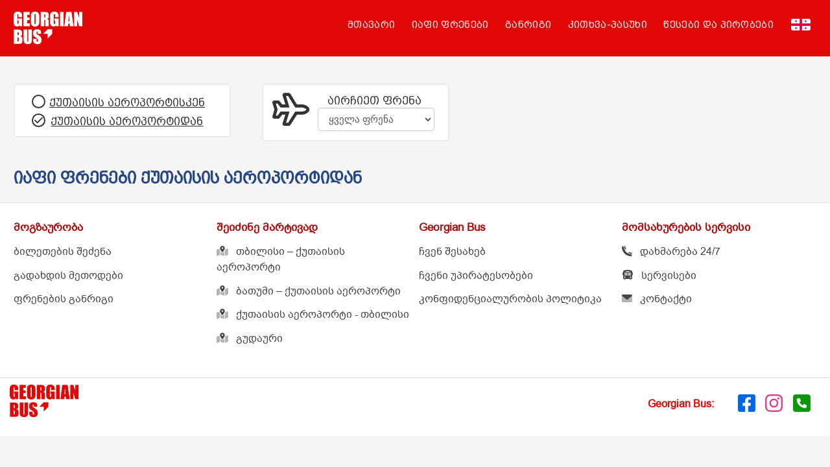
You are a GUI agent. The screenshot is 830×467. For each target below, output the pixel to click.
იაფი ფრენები (450, 24)
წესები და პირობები (718, 24)
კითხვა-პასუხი (607, 24)
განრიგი (528, 24)
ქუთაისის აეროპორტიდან (127, 121)
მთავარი (371, 24)
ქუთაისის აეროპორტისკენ (127, 102)
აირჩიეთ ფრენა (374, 100)
